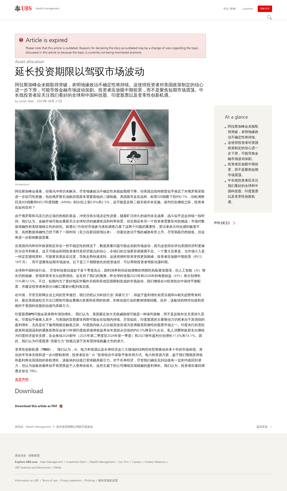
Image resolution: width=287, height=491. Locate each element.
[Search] (269, 17)
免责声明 (22, 379)
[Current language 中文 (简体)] (230, 9)
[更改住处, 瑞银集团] (34, 455)
